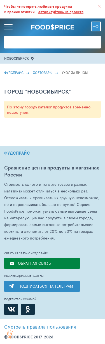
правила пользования (40, 327)
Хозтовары (42, 72)
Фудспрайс (14, 72)
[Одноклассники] (28, 309)
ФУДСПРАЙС (17, 153)
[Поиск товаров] (52, 42)
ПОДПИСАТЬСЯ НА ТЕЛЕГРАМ (45, 286)
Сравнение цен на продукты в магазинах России (51, 171)
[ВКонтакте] (11, 309)
